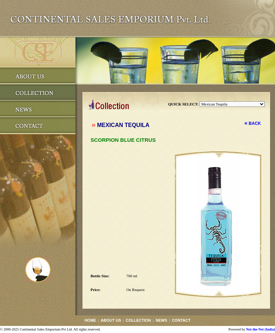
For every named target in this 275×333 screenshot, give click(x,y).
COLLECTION (138, 320)
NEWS (161, 320)
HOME (90, 320)
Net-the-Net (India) (260, 329)
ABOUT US (111, 320)
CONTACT (181, 320)
